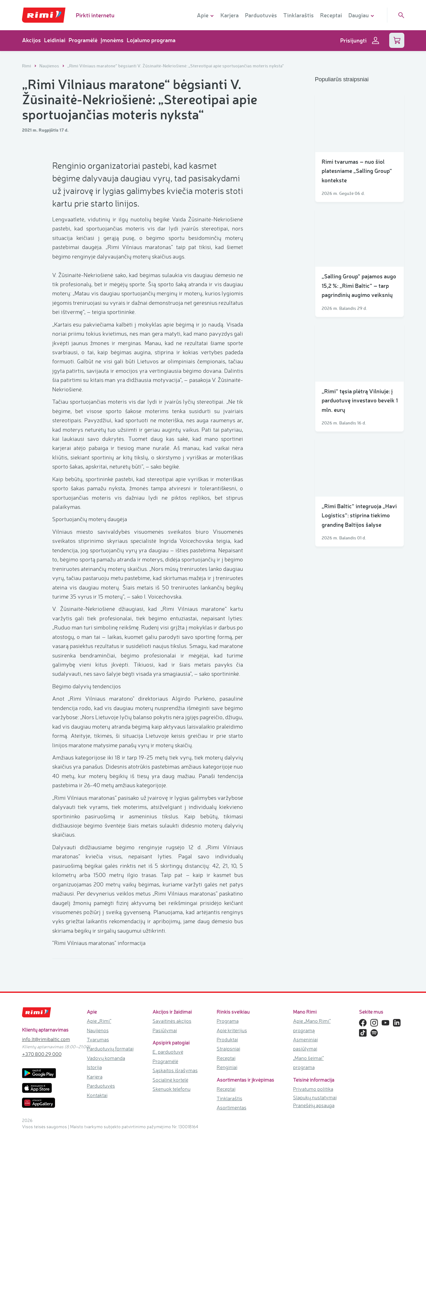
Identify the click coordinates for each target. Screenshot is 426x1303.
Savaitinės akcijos (171, 1189)
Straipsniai (228, 1217)
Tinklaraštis (298, 15)
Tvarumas (98, 1207)
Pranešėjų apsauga (314, 1273)
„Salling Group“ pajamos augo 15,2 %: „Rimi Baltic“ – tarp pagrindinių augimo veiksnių (359, 285)
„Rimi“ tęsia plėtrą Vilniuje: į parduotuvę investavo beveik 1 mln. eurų (360, 400)
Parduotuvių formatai (110, 1217)
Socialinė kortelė (170, 1247)
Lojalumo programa (151, 40)
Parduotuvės (261, 15)
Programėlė (83, 40)
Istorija (94, 1235)
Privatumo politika (313, 1257)
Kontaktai (97, 1263)
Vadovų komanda (106, 1226)
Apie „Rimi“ (99, 1189)
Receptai (331, 15)
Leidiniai (54, 40)
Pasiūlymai (164, 1198)
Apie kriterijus (232, 1198)
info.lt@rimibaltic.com (46, 1207)
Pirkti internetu (95, 15)
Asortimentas (231, 1275)
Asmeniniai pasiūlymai (305, 1212)
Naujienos (49, 66)
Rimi (27, 66)
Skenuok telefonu (171, 1257)
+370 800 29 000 (42, 1222)
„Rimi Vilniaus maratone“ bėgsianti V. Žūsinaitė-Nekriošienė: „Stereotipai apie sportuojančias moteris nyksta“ (175, 66)
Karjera (229, 15)
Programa (228, 1189)
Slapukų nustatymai (315, 1265)
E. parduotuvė (167, 1220)
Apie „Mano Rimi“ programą (312, 1193)
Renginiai (227, 1235)
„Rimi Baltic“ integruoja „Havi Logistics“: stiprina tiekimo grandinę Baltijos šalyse (359, 515)
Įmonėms (112, 40)
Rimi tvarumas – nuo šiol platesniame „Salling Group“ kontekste (357, 171)
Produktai (227, 1207)
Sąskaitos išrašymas (175, 1238)
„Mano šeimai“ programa (308, 1230)
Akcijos (31, 40)
